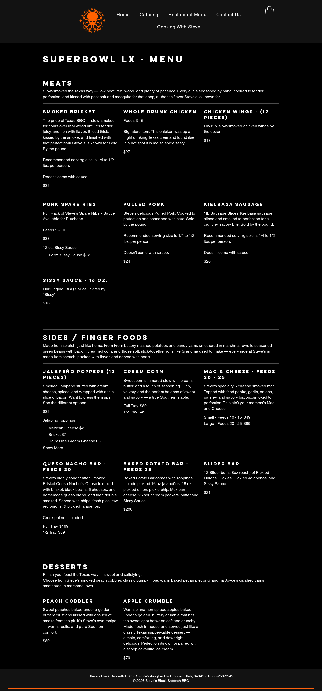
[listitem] (66, 255)
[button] (269, 11)
